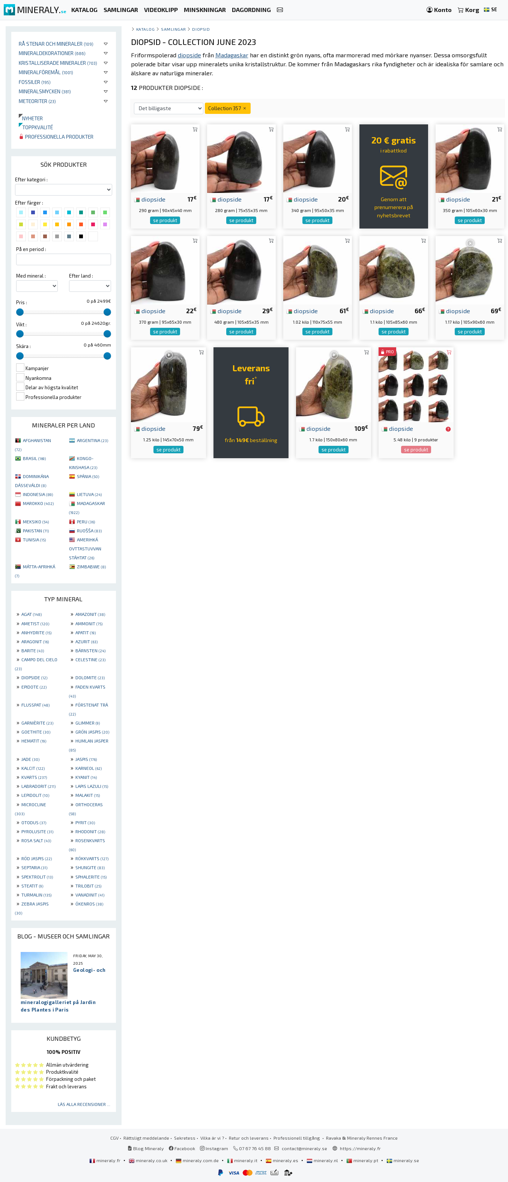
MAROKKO (38, 503)
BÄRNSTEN (90, 650)
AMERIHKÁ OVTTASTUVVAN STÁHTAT (85, 548)
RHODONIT (90, 831)
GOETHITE (35, 731)
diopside (149, 199)
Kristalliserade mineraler (58, 63)
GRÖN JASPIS (92, 731)
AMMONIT (88, 623)
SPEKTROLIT (37, 876)
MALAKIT (87, 795)
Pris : (21, 302)
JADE (30, 759)
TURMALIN (36, 894)
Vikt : (21, 324)
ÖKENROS (89, 903)
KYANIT (86, 777)
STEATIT (32, 885)
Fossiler (35, 82)
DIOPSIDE (34, 677)
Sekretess (184, 1137)
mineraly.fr (105, 1160)
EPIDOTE (34, 686)
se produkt (165, 220)
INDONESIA (38, 494)
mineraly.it (243, 1160)
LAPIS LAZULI (91, 786)
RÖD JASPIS (36, 858)
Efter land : (81, 276)
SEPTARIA (34, 867)
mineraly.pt (362, 1160)
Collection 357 (227, 108)
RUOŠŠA (89, 530)
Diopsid (201, 29)
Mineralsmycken (45, 91)
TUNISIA (34, 539)
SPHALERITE (91, 876)
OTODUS (33, 822)
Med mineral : (31, 276)
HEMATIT (33, 740)
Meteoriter (37, 101)
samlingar (173, 29)
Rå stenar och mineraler (56, 43)
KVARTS (34, 777)
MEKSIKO (36, 521)
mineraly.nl (323, 1160)
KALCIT (33, 768)
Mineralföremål (46, 72)
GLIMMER (87, 722)
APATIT (85, 632)
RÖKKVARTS (91, 858)
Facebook (182, 1148)
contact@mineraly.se (304, 1148)
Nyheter (31, 118)
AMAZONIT (90, 614)
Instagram (214, 1148)
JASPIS (86, 759)
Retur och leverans (249, 1137)
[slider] (20, 312)
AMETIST (35, 623)
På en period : (31, 249)
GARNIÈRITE (37, 722)
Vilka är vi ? (212, 1137)
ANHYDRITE (36, 632)
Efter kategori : (31, 179)
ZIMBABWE (91, 566)
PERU (86, 521)
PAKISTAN (36, 530)
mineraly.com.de (198, 1160)
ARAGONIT (35, 641)
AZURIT (86, 641)
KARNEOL (88, 768)
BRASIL (34, 458)
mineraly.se (402, 1160)
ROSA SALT (36, 840)
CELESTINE (90, 659)
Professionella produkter (56, 136)
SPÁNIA (88, 476)
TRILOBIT (88, 885)
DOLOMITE (90, 677)
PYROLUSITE (37, 831)
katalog (145, 29)
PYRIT (85, 822)
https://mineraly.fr (360, 1148)
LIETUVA (89, 494)
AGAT (31, 614)
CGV (114, 1137)
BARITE (32, 650)
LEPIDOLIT (35, 795)
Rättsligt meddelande (146, 1137)
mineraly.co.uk (148, 1160)
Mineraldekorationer (52, 53)
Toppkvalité (36, 127)
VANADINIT (89, 894)
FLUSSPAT (35, 704)
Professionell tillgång (297, 1137)
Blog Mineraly (146, 1148)
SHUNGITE (90, 867)
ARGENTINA (92, 440)
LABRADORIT (38, 786)
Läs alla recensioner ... (84, 1104)
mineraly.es (282, 1160)
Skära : (23, 346)
